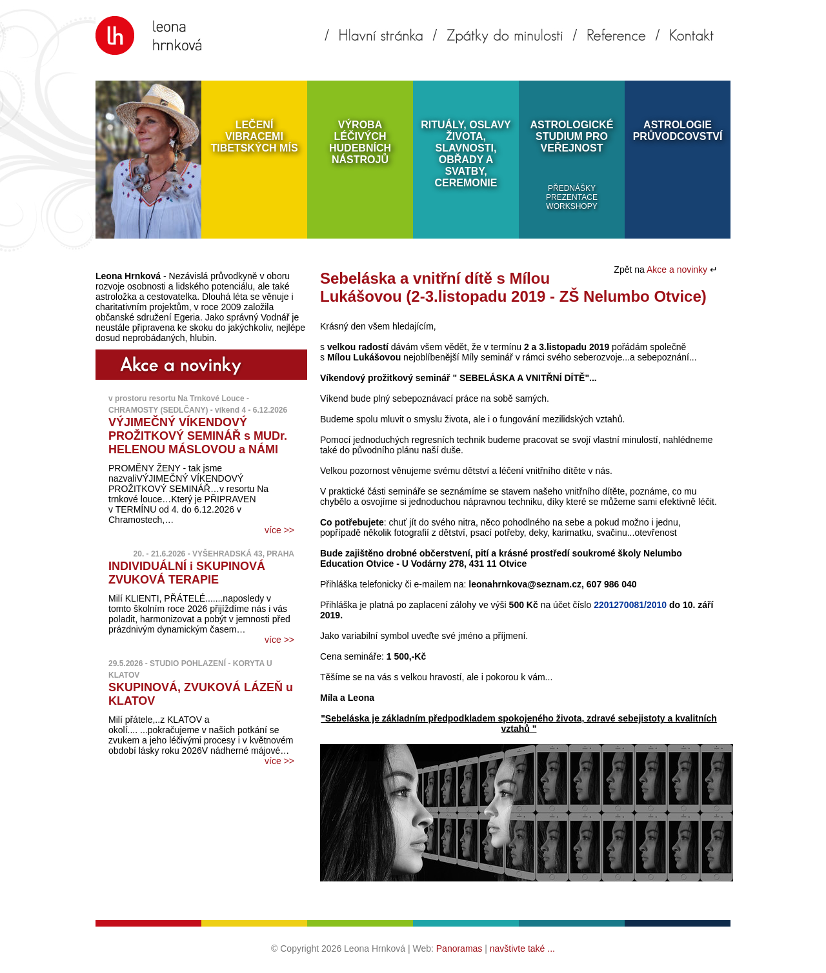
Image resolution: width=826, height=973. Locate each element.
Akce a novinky (678, 269)
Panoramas (459, 948)
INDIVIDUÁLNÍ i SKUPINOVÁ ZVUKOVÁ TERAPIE (186, 573)
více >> (279, 530)
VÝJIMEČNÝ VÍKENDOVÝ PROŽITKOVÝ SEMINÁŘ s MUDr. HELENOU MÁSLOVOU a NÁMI (197, 436)
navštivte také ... (522, 948)
